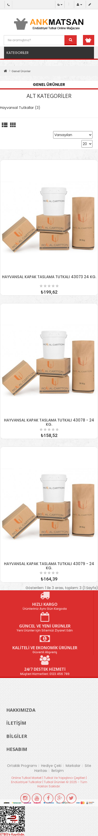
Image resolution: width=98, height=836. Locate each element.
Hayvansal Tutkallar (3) (20, 107)
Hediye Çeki (51, 775)
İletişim (57, 780)
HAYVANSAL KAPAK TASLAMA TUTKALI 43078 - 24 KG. (49, 422)
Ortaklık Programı (22, 775)
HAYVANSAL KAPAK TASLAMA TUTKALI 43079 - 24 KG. (49, 566)
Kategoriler (18, 52)
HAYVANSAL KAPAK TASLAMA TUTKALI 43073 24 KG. (49, 276)
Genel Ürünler (21, 71)
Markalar (73, 775)
